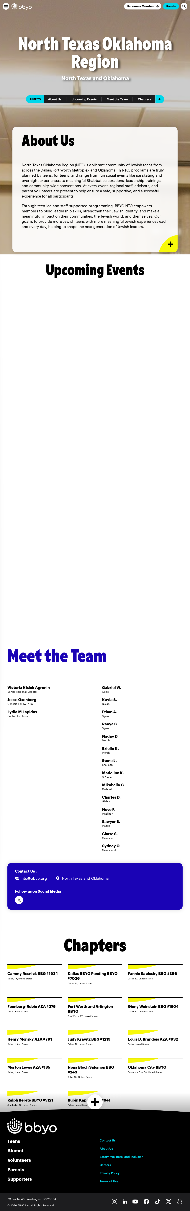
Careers (105, 1165)
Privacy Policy (109, 1173)
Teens (13, 1141)
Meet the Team (117, 99)
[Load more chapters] (95, 1102)
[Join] (142, 6)
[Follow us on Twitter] (19, 900)
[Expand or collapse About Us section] (168, 243)
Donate (171, 6)
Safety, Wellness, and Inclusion (121, 1157)
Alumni (15, 1150)
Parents (15, 1169)
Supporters (19, 1179)
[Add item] (159, 99)
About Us (54, 99)
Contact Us (108, 1140)
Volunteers (19, 1160)
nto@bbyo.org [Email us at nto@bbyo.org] (34, 878)
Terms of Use (109, 1181)
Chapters (144, 99)
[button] (6, 6)
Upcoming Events (84, 99)
